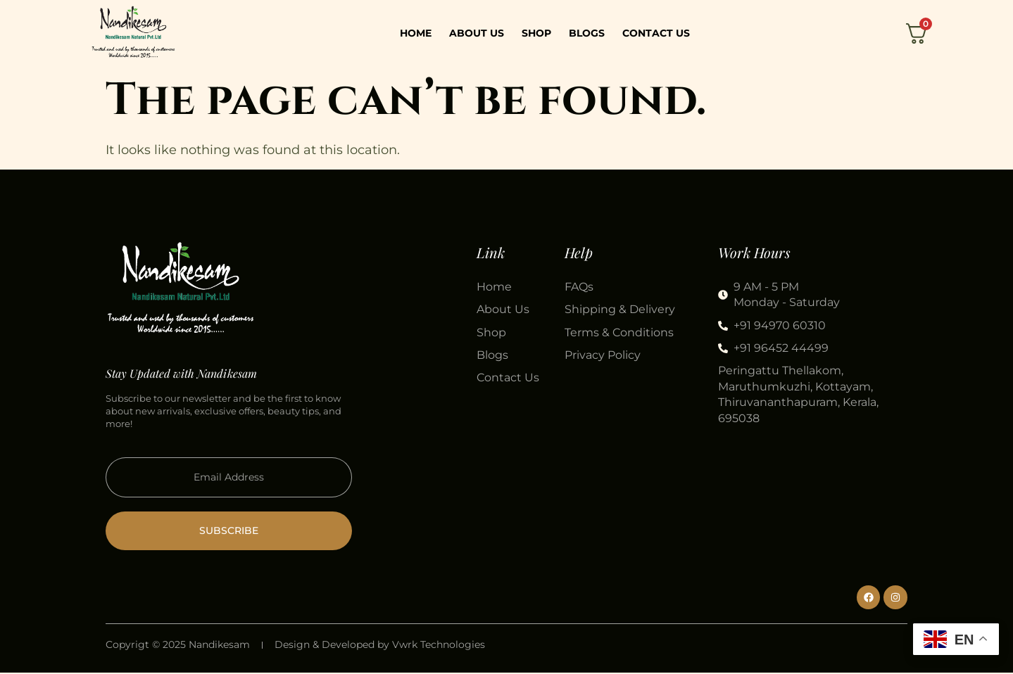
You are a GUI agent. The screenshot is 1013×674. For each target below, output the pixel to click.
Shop (536, 33)
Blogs (587, 33)
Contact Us (656, 33)
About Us (476, 33)
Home (416, 33)
